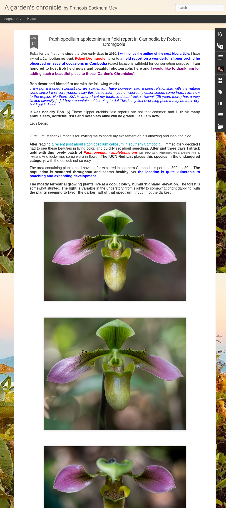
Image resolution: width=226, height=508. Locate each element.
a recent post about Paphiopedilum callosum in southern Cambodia (106, 75)
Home (31, 18)
